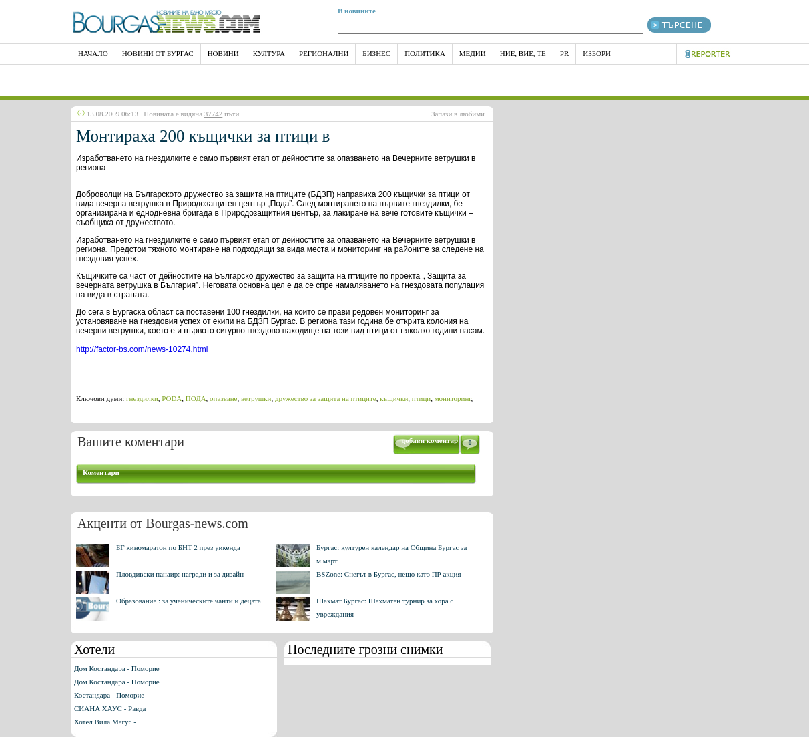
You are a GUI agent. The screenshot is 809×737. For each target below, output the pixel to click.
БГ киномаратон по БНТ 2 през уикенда (178, 547)
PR (564, 53)
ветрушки (256, 398)
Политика (424, 53)
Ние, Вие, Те (523, 53)
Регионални (323, 53)
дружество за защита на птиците (325, 398)
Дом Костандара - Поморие (117, 668)
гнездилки (142, 398)
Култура (269, 53)
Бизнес (376, 53)
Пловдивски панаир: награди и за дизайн (180, 574)
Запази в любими (458, 114)
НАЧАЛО (93, 53)
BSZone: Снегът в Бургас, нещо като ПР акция (388, 574)
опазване (223, 398)
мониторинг (453, 398)
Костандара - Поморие (109, 695)
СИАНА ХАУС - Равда (110, 708)
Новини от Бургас (158, 53)
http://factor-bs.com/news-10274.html (142, 349)
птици (421, 398)
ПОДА (196, 398)
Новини (223, 53)
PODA (172, 398)
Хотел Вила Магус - (105, 722)
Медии (472, 53)
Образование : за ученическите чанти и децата (188, 601)
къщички (394, 398)
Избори (597, 53)
